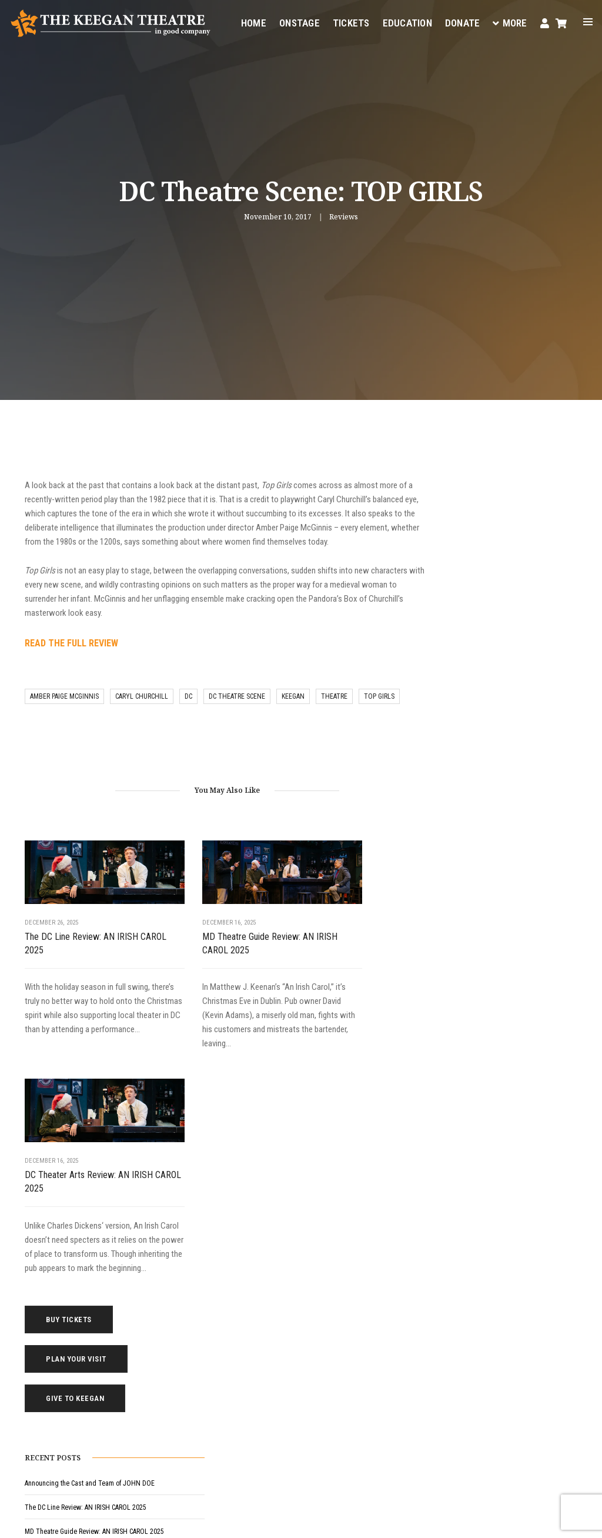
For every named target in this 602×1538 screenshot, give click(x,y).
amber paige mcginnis (64, 713)
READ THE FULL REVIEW (71, 659)
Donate (462, 21)
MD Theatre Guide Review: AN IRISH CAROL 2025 (214, 950)
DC (188, 713)
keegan (293, 713)
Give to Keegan (503, 545)
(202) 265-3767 (213, 1408)
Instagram (176, 1451)
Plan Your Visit (504, 506)
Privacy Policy (175, 1520)
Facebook (292, 1437)
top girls (379, 713)
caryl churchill (141, 713)
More (510, 21)
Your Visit (376, 1269)
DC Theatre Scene (237, 713)
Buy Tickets (497, 466)
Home (253, 21)
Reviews (343, 217)
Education (407, 21)
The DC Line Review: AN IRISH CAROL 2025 (81, 950)
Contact (374, 1325)
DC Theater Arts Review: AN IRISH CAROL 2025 (344, 950)
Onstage (299, 21)
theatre (334, 713)
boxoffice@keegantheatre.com (237, 1394)
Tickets (350, 21)
